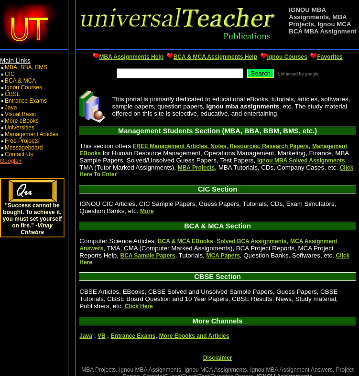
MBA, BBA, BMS (26, 67)
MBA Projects (196, 167)
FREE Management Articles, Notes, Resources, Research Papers (221, 146)
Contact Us (19, 154)
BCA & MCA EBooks (185, 241)
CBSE (13, 94)
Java (11, 107)
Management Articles (31, 134)
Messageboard (24, 147)
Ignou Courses (23, 87)
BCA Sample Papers (147, 255)
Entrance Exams (26, 100)
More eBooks (22, 121)
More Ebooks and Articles (194, 336)
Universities (19, 127)
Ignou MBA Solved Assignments (301, 160)
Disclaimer (217, 358)
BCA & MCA (20, 80)
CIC (10, 74)
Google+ (11, 161)
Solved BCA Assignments (251, 241)
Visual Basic (20, 114)
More (147, 211)
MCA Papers (223, 255)
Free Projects (22, 141)
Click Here (139, 306)
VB (102, 336)
